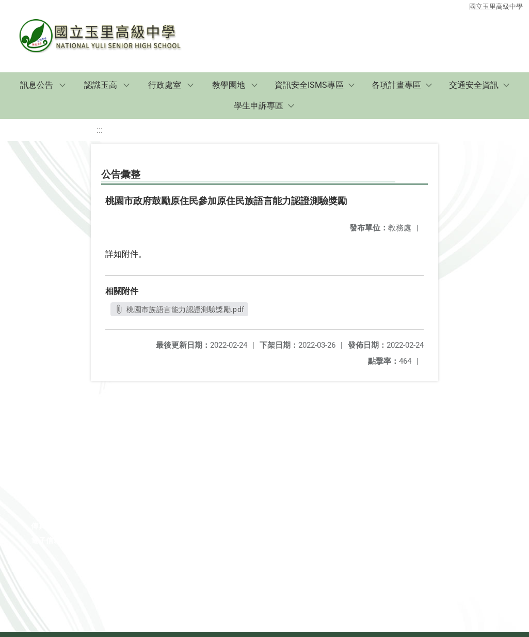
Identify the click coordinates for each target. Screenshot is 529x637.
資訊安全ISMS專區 (309, 85)
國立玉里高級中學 (496, 6)
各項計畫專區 (396, 85)
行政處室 (164, 85)
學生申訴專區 (258, 106)
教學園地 (228, 85)
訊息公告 (36, 85)
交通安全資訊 (474, 85)
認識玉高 (100, 85)
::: (100, 130)
